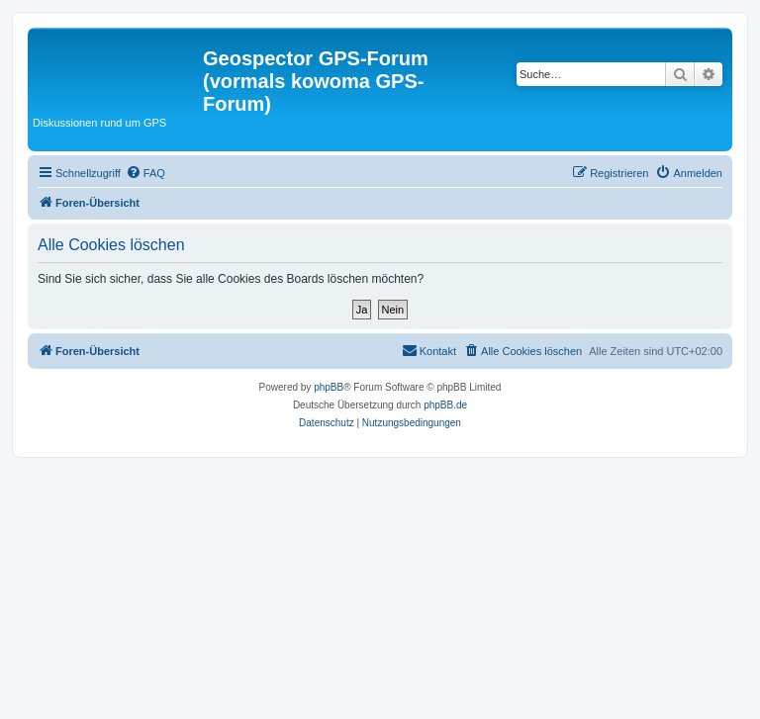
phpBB (328, 387)
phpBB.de (445, 405)
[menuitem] (145, 173)
